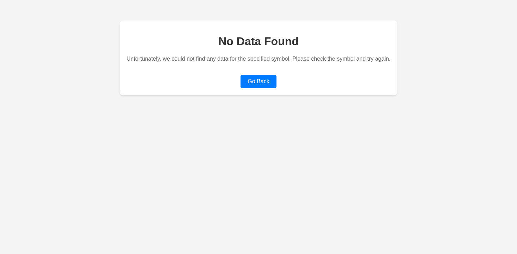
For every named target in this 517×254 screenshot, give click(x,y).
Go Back (258, 81)
